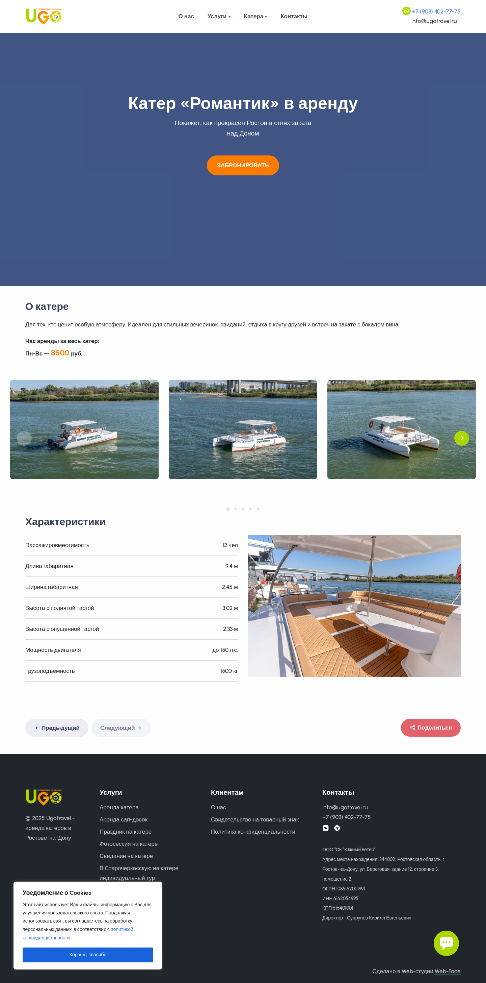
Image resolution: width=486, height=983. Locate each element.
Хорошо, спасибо (88, 955)
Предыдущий (57, 728)
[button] (461, 440)
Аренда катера (119, 807)
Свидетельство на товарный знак (255, 819)
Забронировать (243, 165)
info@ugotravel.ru (434, 21)
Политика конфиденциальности (253, 831)
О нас (186, 16)
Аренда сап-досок (123, 819)
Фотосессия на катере (129, 843)
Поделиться (431, 728)
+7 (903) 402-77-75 (436, 11)
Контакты (293, 16)
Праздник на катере (126, 831)
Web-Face (448, 971)
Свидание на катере (126, 856)
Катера (254, 16)
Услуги (217, 16)
